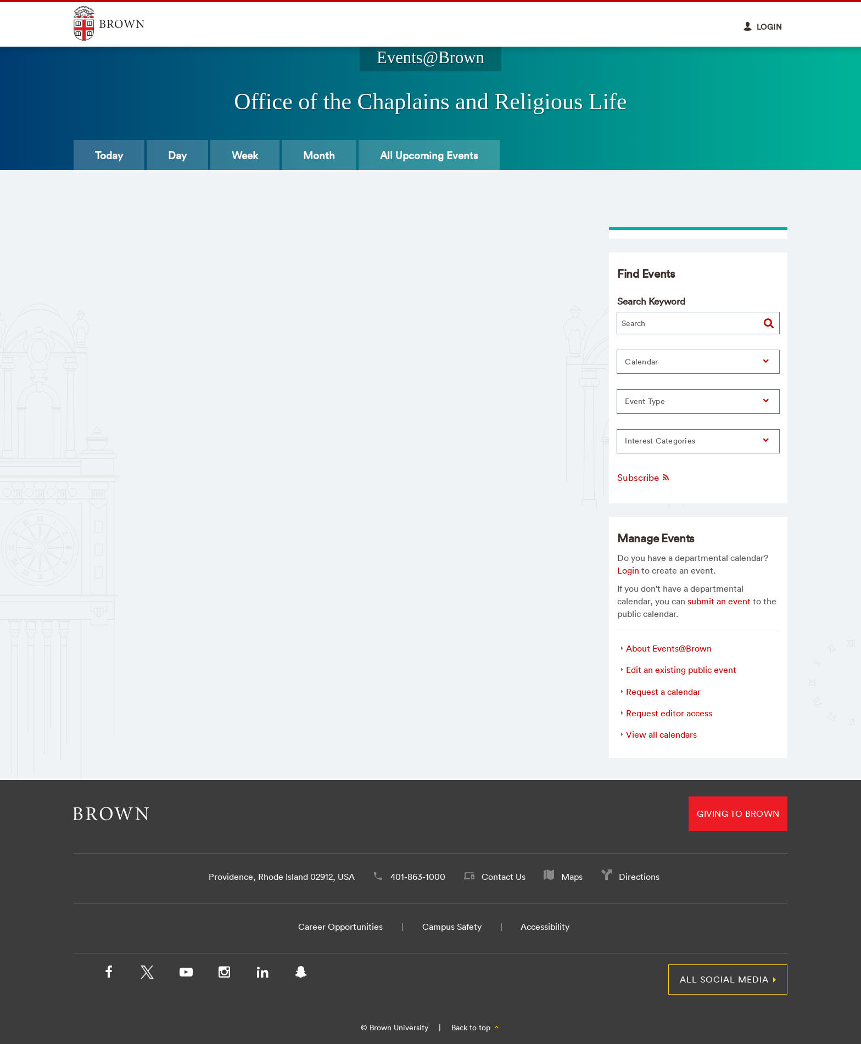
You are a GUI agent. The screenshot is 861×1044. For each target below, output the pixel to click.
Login (628, 570)
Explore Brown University (122, 23)
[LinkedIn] (262, 974)
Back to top (475, 1027)
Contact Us (503, 876)
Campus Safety (452, 926)
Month (319, 155)
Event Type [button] (645, 401)
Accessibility (545, 926)
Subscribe (643, 477)
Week (245, 155)
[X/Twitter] (147, 974)
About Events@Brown (669, 648)
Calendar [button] (641, 362)
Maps (572, 876)
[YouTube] (185, 974)
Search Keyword (651, 301)
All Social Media (724, 979)
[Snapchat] (301, 974)
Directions (639, 876)
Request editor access (669, 713)
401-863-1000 (417, 876)
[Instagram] (224, 974)
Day (177, 155)
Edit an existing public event (681, 669)
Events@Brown (430, 57)
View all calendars (661, 734)
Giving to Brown (738, 813)
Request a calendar (663, 691)
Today (109, 155)
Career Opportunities (340, 926)
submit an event (719, 601)
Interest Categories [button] (660, 441)
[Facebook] (108, 974)
